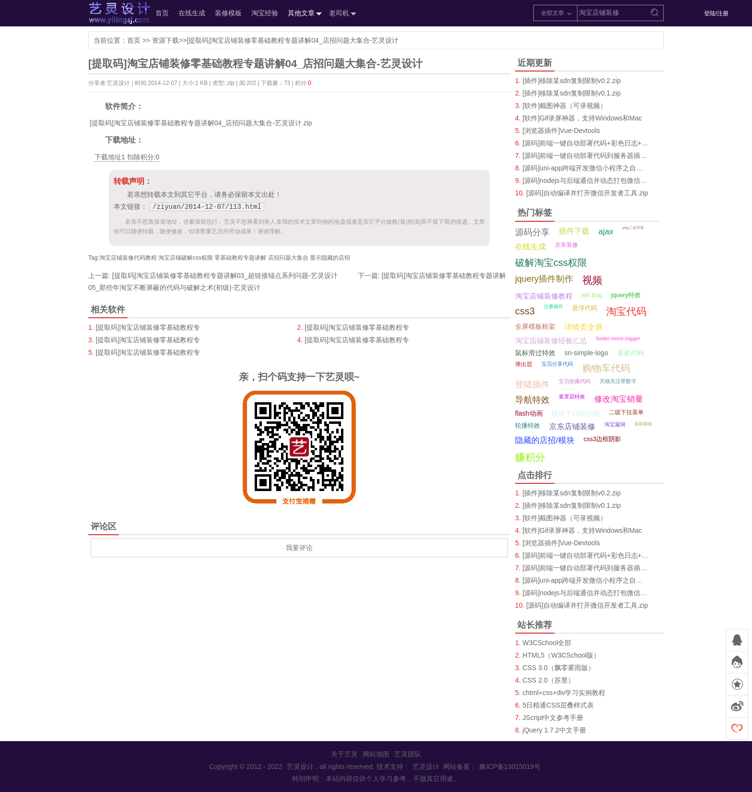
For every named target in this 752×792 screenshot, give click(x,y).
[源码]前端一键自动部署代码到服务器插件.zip (586, 155)
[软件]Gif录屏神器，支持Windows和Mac (582, 118)
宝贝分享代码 (557, 364)
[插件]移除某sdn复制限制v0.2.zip (572, 80)
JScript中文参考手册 (553, 717)
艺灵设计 (109, 13)
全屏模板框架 (535, 326)
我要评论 (299, 548)
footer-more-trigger (618, 338)
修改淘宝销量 (618, 399)
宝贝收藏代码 (574, 381)
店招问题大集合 (288, 257)
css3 (525, 311)
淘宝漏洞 (614, 424)
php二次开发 (633, 228)
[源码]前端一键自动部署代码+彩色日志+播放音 (586, 143)
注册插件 (553, 306)
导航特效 (532, 400)
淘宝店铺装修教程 (544, 296)
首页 (162, 13)
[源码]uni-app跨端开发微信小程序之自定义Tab (586, 168)
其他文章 (303, 13)
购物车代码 (606, 368)
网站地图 (376, 754)
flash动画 (529, 413)
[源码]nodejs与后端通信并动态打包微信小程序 (586, 180)
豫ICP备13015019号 (509, 766)
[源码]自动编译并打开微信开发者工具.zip (587, 193)
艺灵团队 (407, 754)
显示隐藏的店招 (330, 257)
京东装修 (566, 244)
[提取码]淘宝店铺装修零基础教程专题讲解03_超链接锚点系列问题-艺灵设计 (225, 275)
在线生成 (191, 13)
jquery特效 (625, 295)
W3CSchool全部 (547, 643)
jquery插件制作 (544, 279)
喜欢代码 (630, 353)
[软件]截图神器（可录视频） (565, 105)
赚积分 (530, 457)
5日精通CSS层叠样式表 (558, 705)
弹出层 (523, 364)
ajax (606, 231)
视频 (592, 280)
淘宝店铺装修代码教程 (128, 257)
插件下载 (574, 231)
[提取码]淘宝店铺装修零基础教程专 (148, 327)
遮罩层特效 (572, 396)
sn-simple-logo (586, 353)
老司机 (341, 13)
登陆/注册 (716, 13)
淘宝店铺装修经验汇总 (551, 340)
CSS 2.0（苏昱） (549, 680)
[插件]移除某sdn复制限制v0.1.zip (572, 93)
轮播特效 (527, 425)
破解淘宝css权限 (551, 262)
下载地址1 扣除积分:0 (126, 157)
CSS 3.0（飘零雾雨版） (559, 668)
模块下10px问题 (575, 413)
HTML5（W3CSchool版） (561, 655)
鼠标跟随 (643, 423)
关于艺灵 (344, 754)
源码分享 (532, 232)
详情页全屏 (583, 327)
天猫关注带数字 (617, 381)
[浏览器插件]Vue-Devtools (561, 130)
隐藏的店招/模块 (545, 440)
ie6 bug (592, 295)
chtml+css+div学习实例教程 (564, 692)
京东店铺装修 (572, 426)
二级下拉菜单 (626, 412)
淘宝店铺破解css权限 (185, 257)
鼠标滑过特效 (535, 353)
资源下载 (165, 40)
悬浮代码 (584, 308)
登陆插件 (532, 384)
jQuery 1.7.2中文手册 (554, 730)
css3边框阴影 (603, 439)
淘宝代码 (626, 311)
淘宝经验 (264, 13)
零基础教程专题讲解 (240, 257)
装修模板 (228, 13)
